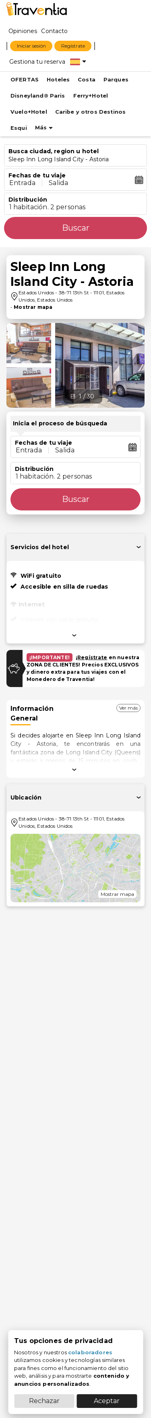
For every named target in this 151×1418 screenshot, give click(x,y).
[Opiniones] (22, 31)
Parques (115, 80)
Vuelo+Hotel (28, 112)
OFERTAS (24, 80)
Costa (86, 80)
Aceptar (107, 1401)
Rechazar (44, 1401)
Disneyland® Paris (37, 96)
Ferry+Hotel (90, 96)
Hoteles (58, 80)
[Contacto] (54, 31)
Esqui (18, 128)
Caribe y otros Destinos (90, 112)
